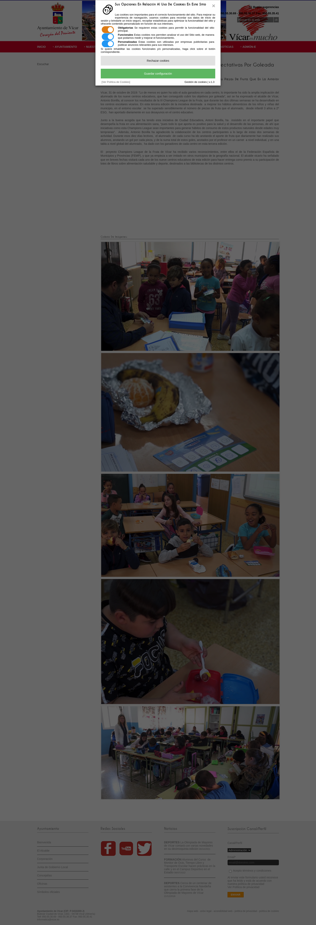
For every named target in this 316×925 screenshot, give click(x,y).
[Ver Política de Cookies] (116, 81)
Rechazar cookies (158, 60)
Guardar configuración (158, 73)
